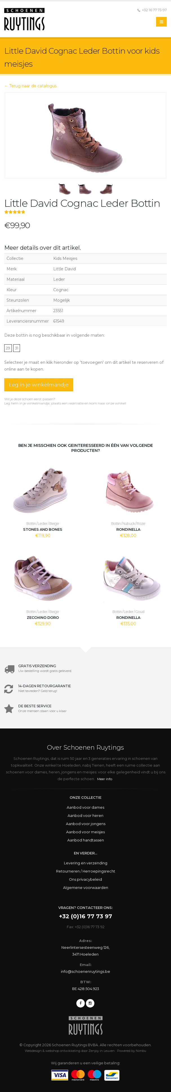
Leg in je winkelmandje (38, 385)
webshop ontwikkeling (62, 1051)
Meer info (104, 779)
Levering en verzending (85, 863)
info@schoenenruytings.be (85, 971)
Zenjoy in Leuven (101, 1051)
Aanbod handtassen (85, 840)
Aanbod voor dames (85, 807)
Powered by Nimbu (131, 1051)
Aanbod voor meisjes (85, 832)
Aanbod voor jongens (85, 824)
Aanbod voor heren (85, 815)
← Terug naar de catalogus (30, 85)
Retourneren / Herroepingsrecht (85, 871)
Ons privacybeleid (85, 879)
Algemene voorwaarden (85, 888)
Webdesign (33, 1051)
